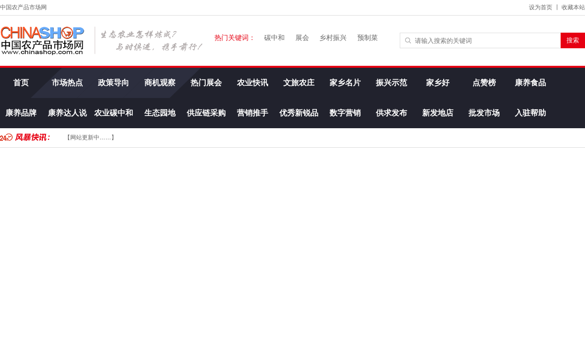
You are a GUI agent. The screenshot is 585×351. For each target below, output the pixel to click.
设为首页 (540, 7)
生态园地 (160, 113)
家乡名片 (345, 82)
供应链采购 (206, 113)
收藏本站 (573, 7)
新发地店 (437, 113)
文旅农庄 (298, 82)
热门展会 (206, 82)
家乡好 (437, 82)
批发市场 (484, 113)
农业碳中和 (113, 113)
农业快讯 (252, 82)
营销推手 (252, 113)
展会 (302, 37)
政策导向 (113, 82)
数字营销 (345, 113)
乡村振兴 (333, 37)
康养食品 (530, 82)
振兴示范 (391, 82)
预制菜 (367, 37)
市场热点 (67, 82)
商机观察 (160, 82)
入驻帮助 (530, 113)
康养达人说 (67, 113)
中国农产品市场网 (23, 7)
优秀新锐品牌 (298, 118)
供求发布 (391, 113)
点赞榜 (484, 82)
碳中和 (274, 37)
